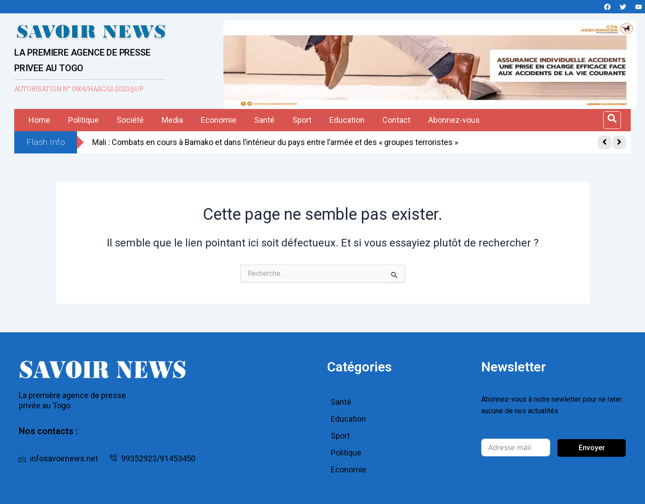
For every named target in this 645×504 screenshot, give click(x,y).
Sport (302, 120)
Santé (264, 120)
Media (172, 120)
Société (130, 120)
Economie (218, 120)
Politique (83, 120)
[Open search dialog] (612, 120)
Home (39, 120)
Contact (396, 120)
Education (347, 120)
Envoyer (592, 448)
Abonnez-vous (454, 120)
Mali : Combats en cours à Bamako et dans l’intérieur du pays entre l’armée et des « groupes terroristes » (275, 142)
